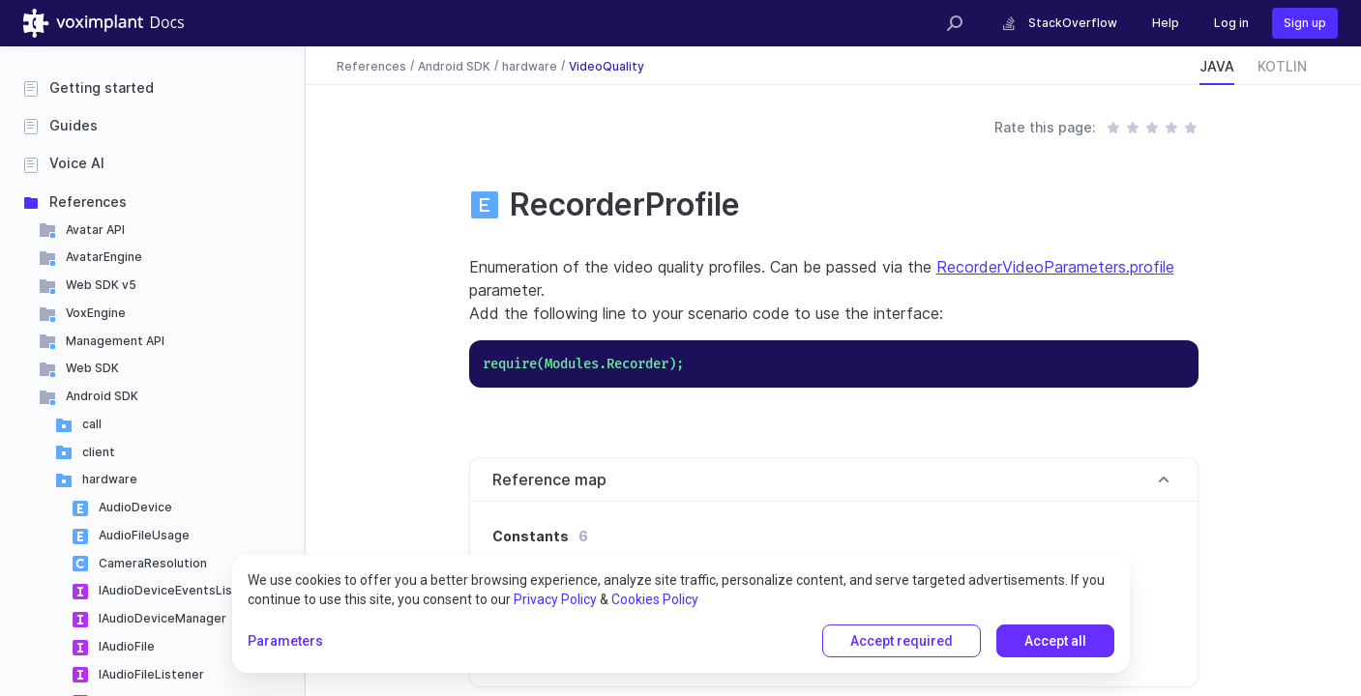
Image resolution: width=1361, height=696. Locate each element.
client (98, 452)
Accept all (1055, 641)
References (88, 201)
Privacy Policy (555, 599)
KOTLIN (1282, 66)
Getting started (101, 87)
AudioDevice (135, 507)
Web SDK (92, 368)
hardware (109, 479)
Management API (115, 341)
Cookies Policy (654, 599)
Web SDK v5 (101, 284)
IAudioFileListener (151, 674)
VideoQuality (606, 65)
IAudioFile (127, 646)
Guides (73, 125)
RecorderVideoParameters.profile (1055, 266)
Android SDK (102, 396)
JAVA (1216, 66)
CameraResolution (153, 563)
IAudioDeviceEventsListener (182, 590)
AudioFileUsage (144, 535)
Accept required (901, 641)
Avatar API (95, 229)
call (92, 424)
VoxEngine (96, 312)
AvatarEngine (104, 256)
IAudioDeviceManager (162, 618)
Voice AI (76, 163)
